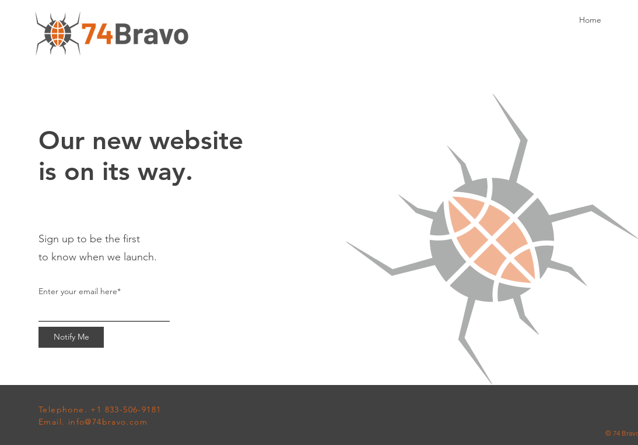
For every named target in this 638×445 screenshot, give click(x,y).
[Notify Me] (71, 337)
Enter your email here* (79, 291)
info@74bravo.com (108, 421)
